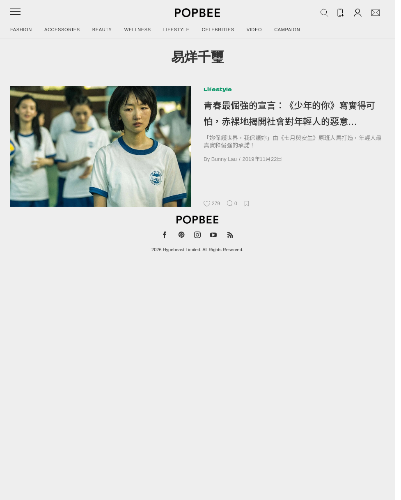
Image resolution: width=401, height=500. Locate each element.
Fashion (21, 29)
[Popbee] (197, 220)
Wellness (137, 29)
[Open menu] (15, 14)
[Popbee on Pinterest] (181, 236)
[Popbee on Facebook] (164, 236)
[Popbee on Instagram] (197, 236)
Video (254, 29)
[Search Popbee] (324, 13)
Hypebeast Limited (181, 249)
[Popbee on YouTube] (213, 236)
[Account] (358, 12)
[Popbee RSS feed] (230, 236)
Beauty (102, 29)
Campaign (287, 29)
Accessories (62, 29)
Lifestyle (176, 29)
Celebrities (218, 29)
